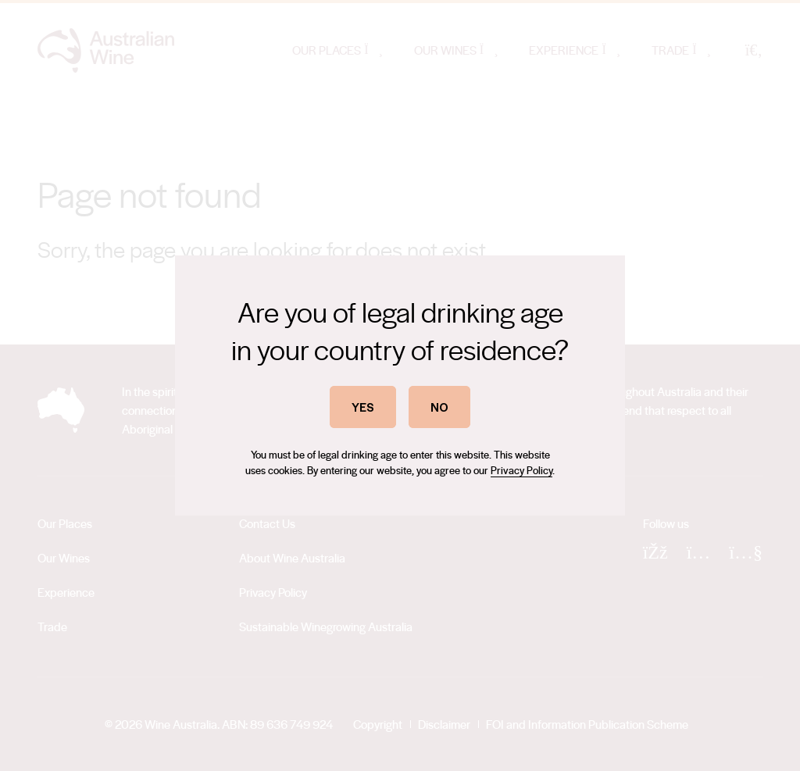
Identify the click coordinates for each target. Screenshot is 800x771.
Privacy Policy (521, 469)
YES (363, 406)
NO (439, 406)
